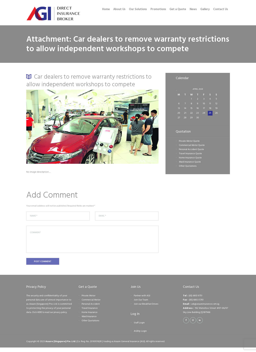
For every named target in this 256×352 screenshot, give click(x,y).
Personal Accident (91, 309)
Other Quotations (188, 167)
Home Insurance (90, 317)
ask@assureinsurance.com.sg (205, 309)
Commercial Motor (91, 304)
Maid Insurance (89, 321)
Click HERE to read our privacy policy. (51, 317)
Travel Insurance (90, 313)
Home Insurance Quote (191, 158)
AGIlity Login (140, 336)
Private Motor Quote (190, 141)
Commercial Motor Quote (192, 146)
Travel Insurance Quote (191, 154)
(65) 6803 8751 (196, 300)
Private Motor (89, 300)
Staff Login (139, 327)
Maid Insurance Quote (190, 162)
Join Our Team (141, 304)
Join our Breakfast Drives (146, 309)
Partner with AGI (142, 300)
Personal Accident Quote (192, 150)
